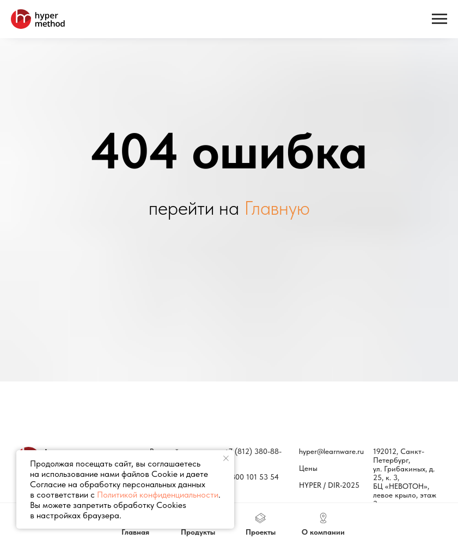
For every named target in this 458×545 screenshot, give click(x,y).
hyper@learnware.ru (331, 451)
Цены (308, 468)
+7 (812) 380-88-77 (253, 455)
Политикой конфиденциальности (157, 494)
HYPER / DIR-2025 (329, 485)
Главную (277, 208)
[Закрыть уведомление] (226, 458)
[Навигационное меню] (439, 19)
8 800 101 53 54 (251, 477)
